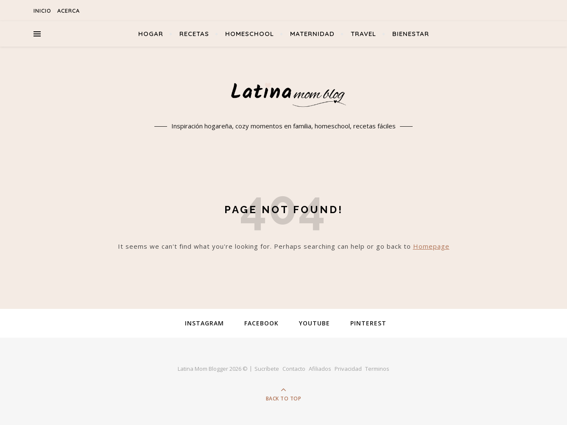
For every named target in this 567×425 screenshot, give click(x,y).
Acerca (68, 10)
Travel (363, 34)
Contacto (293, 368)
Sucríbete (266, 368)
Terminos (377, 368)
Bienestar (410, 34)
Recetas (194, 34)
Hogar (150, 34)
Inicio (42, 10)
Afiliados (320, 368)
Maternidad (312, 34)
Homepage (431, 246)
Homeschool (249, 34)
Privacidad (348, 368)
